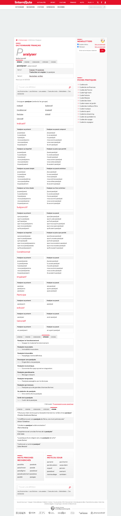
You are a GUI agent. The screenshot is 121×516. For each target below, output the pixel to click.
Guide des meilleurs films (89, 106)
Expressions (51, 7)
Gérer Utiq (101, 502)
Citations (40, 7)
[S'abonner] (91, 50)
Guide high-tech (86, 93)
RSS (64, 502)
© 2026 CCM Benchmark (69, 504)
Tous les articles (57, 502)
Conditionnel (21, 110)
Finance (73, 2)
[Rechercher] (97, 7)
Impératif (48, 110)
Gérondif (20, 119)
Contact (50, 502)
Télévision (81, 47)
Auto (82, 2)
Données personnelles (79, 502)
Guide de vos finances (87, 87)
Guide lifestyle (85, 98)
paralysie (40, 70)
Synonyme (26, 62)
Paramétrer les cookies (92, 502)
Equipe (30, 502)
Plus (91, 2)
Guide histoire (85, 95)
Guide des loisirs (85, 101)
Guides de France (86, 90)
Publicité (45, 502)
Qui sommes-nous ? (22, 502)
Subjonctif (49, 106)
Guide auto (84, 84)
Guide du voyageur (86, 122)
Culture (62, 2)
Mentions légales (49, 504)
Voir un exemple (100, 44)
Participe (20, 114)
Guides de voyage (86, 119)
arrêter (40, 76)
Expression (45, 62)
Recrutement (69, 502)
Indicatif (20, 106)
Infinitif (47, 114)
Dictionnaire (19, 7)
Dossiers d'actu (82, 44)
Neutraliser (33, 76)
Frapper (32, 70)
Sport (52, 2)
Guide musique (85, 109)
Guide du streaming (87, 114)
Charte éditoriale (37, 502)
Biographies (31, 7)
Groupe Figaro (58, 504)
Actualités (41, 2)
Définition (19, 337)
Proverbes (61, 7)
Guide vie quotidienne (88, 117)
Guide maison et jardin (88, 103)
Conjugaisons (35, 62)
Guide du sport (85, 111)
